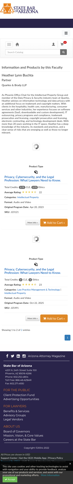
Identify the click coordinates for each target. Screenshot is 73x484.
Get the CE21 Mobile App (32, 457)
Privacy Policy (55, 457)
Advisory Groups (14, 415)
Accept (10, 479)
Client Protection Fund (19, 395)
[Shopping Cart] (64, 44)
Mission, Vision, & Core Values (23, 435)
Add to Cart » (54, 222)
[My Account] (53, 44)
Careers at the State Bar (19, 439)
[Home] (17, 44)
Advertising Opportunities (21, 399)
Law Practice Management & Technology (38, 289)
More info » (32, 222)
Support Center (9, 457)
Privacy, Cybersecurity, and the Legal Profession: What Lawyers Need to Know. (32, 178)
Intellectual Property (28, 197)
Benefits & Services (16, 411)
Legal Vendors (13, 419)
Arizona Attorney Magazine (46, 356)
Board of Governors (16, 431)
